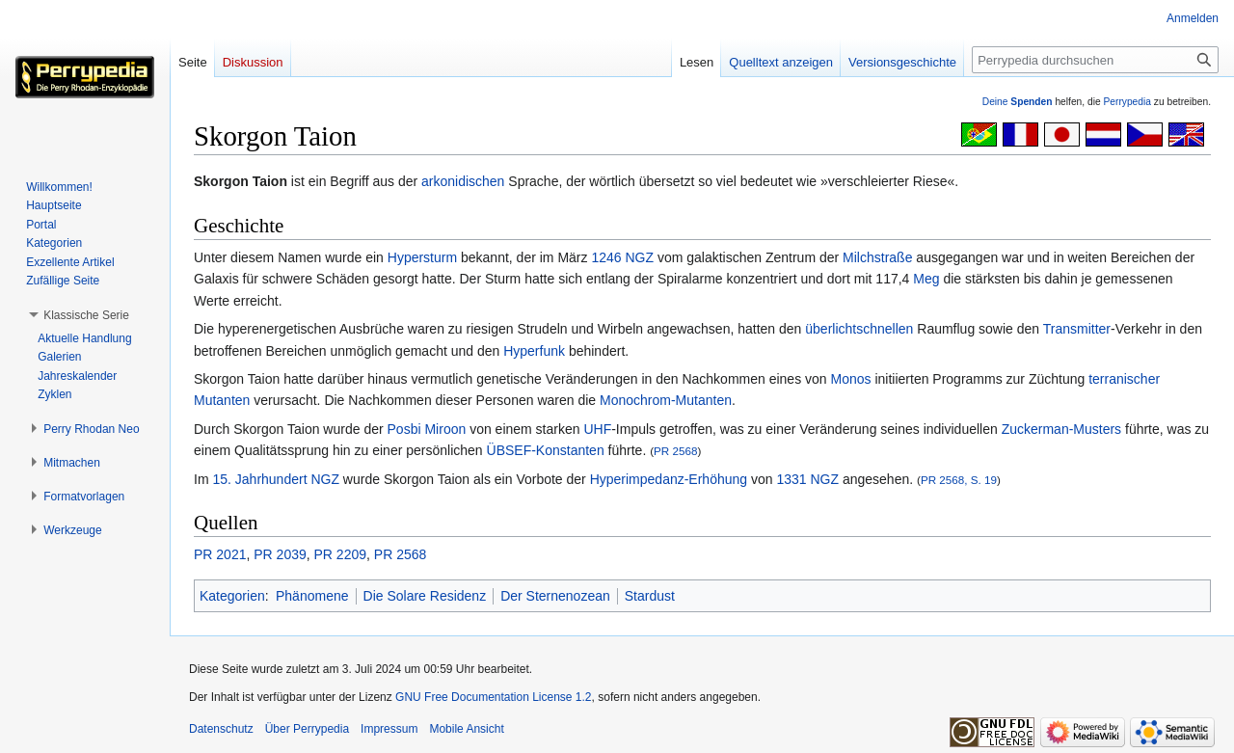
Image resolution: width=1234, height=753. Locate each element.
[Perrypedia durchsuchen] (1095, 59)
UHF (597, 429)
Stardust (650, 596)
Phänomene (312, 596)
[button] (86, 315)
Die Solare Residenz (425, 596)
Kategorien (232, 596)
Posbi (404, 429)
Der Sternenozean (555, 596)
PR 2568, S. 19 (959, 479)
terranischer (1124, 379)
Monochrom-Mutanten (666, 400)
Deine (1017, 101)
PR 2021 (220, 554)
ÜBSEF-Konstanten (545, 450)
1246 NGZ (622, 257)
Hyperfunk (534, 351)
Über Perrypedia (307, 729)
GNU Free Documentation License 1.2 (493, 697)
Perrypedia (1127, 101)
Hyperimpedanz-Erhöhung (668, 479)
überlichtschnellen (859, 328)
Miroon (445, 429)
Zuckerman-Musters (1061, 429)
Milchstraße (877, 257)
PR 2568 (675, 450)
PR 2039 (280, 554)
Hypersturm (422, 257)
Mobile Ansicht (466, 729)
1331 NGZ (807, 479)
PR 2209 (340, 554)
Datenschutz (221, 729)
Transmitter (1077, 328)
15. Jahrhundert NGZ (275, 479)
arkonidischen (462, 181)
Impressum (389, 729)
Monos (851, 379)
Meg (926, 278)
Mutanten (222, 400)
